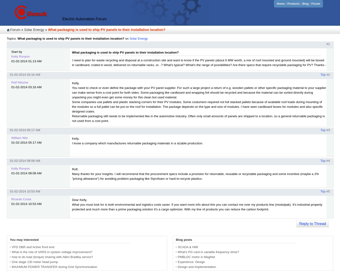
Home (281, 3)
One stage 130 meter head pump (35, 262)
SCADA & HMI (188, 247)
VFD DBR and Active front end (33, 247)
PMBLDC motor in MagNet (196, 257)
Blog (305, 3)
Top (323, 74)
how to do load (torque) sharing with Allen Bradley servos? (52, 257)
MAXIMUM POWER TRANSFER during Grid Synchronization (54, 267)
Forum (315, 3)
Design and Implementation (197, 267)
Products (293, 3)
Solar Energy (34, 30)
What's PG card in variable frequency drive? (208, 252)
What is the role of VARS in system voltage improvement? (52, 252)
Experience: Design (191, 262)
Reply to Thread (312, 224)
